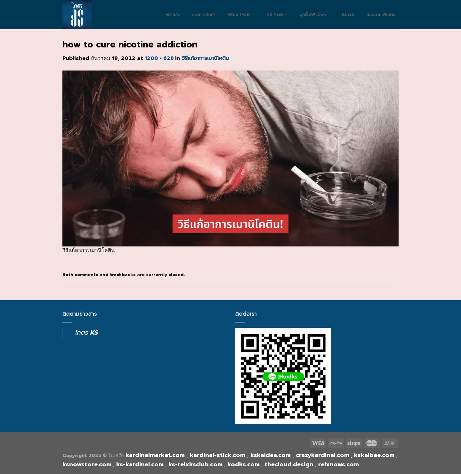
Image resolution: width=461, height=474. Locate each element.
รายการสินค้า (203, 14)
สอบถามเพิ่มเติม (380, 14)
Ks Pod (277, 15)
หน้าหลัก (173, 14)
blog (348, 14)
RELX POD (241, 15)
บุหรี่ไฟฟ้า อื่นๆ (315, 15)
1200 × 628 (159, 58)
